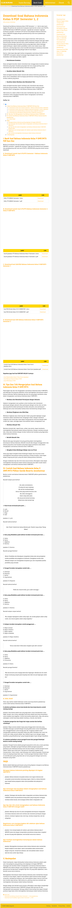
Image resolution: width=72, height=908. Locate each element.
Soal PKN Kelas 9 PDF (10, 380)
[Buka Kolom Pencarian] (69, 2)
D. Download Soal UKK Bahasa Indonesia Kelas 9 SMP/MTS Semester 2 (25, 112)
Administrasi (50, 3)
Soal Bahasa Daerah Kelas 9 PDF (13, 379)
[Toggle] (5, 104)
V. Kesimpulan (10, 134)
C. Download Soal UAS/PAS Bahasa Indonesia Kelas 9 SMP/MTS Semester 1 (26, 110)
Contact (68, 906)
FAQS (8, 120)
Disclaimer (54, 906)
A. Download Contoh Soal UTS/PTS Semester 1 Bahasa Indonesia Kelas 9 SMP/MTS (28, 107)
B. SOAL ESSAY (11, 119)
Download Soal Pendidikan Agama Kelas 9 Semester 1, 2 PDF (19, 897)
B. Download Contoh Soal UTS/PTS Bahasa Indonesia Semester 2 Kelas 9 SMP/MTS (28, 109)
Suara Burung (24, 3)
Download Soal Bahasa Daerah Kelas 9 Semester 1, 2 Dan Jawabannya (21, 896)
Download (40, 198)
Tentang (48, 906)
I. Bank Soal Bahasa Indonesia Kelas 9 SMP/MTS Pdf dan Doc (23, 106)
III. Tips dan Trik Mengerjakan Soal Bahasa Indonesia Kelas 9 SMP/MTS (26, 114)
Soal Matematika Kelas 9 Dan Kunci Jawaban (16, 377)
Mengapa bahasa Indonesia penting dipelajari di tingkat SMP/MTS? (24, 122)
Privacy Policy (61, 906)
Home (2, 6)
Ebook (61, 3)
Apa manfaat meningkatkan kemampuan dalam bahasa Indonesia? (24, 133)
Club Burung (7, 3)
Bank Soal (37, 3)
